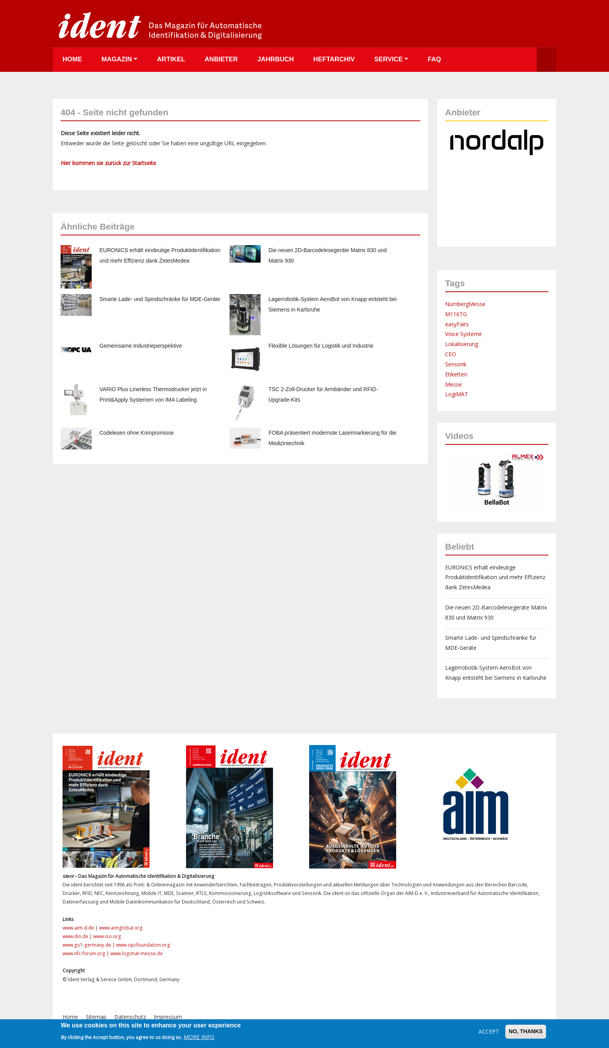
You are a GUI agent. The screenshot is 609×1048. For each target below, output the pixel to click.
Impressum (168, 1016)
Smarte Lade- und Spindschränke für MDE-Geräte (159, 299)
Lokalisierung (461, 344)
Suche (546, 59)
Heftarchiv (334, 59)
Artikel (171, 59)
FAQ (434, 59)
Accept (488, 1031)
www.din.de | (78, 936)
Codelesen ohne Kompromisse (136, 433)
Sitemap (96, 1016)
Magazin (116, 59)
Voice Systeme (463, 334)
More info (199, 1037)
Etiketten (456, 374)
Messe (453, 384)
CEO (450, 354)
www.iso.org (107, 936)
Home (72, 59)
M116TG (456, 314)
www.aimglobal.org (121, 927)
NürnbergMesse (465, 304)
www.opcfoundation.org (143, 945)
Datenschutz (130, 1016)
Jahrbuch (275, 59)
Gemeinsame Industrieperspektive (140, 346)
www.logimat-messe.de (136, 953)
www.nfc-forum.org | (86, 953)
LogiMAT (456, 394)
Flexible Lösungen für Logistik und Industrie (320, 346)
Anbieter (221, 59)
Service (388, 59)
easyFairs (457, 324)
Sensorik (455, 364)
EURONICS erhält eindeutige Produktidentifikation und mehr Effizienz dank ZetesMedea (495, 577)
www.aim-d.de (78, 927)
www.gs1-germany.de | (89, 945)
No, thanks (526, 1031)
